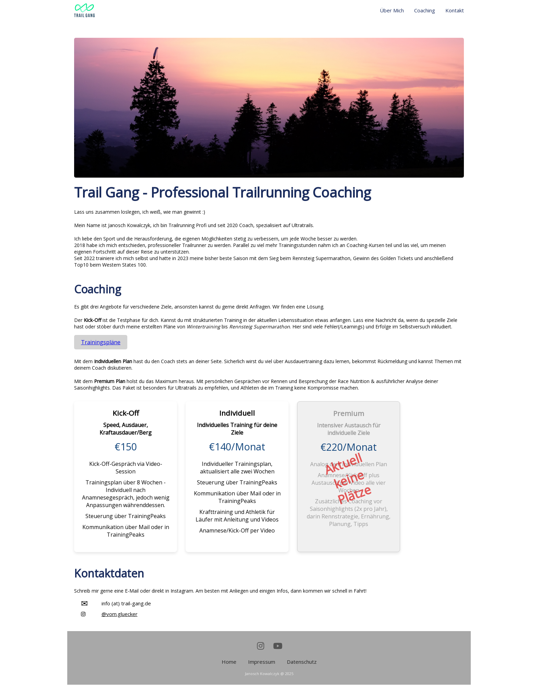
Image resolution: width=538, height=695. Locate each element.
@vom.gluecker (120, 613)
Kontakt (454, 10)
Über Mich (392, 10)
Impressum (261, 661)
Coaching (424, 10)
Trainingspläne (100, 342)
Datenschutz (302, 661)
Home (229, 661)
